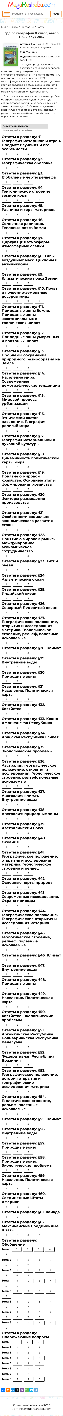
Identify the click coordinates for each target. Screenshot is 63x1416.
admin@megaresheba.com (31, 1408)
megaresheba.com (29, 1405)
